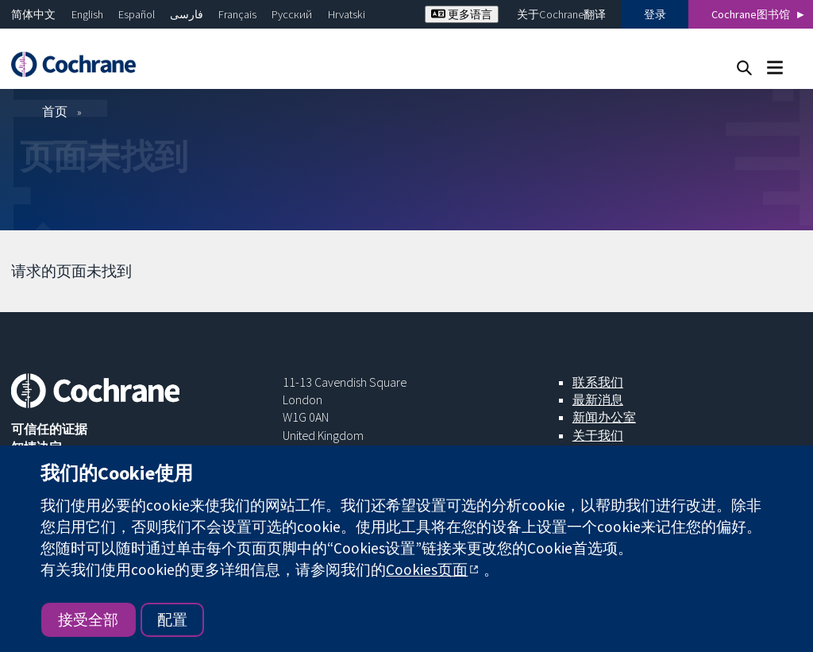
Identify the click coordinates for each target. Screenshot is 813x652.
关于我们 (597, 435)
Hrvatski (346, 14)
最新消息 (597, 399)
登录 (655, 14)
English (87, 14)
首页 (54, 111)
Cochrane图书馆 (750, 14)
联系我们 (597, 382)
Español (136, 14)
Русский (292, 14)
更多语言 (461, 14)
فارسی (186, 14)
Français (237, 14)
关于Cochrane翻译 (561, 14)
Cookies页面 (427, 569)
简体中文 (33, 14)
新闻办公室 (604, 417)
